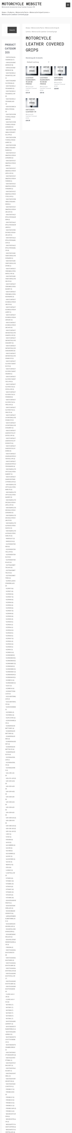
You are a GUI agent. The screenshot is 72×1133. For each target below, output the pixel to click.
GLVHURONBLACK (10, 722)
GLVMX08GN (11, 661)
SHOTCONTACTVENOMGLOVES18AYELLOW (10, 271)
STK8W (9, 878)
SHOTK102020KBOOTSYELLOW (10, 976)
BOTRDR (9, 1010)
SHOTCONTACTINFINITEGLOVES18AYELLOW (10, 332)
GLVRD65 (9, 599)
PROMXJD (10, 1103)
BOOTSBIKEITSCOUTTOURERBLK (10, 1039)
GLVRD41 (9, 627)
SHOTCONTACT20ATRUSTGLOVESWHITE (10, 440)
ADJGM (9, 851)
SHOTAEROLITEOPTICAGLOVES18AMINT (10, 471)
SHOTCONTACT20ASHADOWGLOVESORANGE (10, 464)
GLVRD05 (9, 647)
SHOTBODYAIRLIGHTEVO (10, 1085)
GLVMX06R (10, 666)
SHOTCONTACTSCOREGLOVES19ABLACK (10, 325)
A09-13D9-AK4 (10, 782)
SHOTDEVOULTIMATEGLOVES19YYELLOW (10, 194)
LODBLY (9, 870)
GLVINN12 (10, 715)
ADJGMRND (10, 845)
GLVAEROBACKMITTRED (10, 732)
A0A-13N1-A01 (9, 774)
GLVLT (9, 686)
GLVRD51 (9, 619)
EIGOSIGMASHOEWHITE (10, 912)
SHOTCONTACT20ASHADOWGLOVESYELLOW (10, 456)
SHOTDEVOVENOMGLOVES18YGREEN (10, 201)
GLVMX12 (10, 652)
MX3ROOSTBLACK (10, 1120)
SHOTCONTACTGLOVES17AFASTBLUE (10, 363)
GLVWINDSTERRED (10, 545)
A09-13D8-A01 (11, 818)
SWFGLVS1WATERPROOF (10, 69)
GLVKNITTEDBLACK (10, 692)
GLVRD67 (9, 597)
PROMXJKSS (9, 1093)
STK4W (9, 895)
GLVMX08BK (11, 669)
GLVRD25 (9, 636)
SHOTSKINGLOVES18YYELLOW (10, 75)
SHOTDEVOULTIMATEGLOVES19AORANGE (10, 155)
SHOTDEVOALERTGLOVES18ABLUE (10, 248)
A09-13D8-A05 (9, 798)
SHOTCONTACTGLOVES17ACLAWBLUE (10, 410)
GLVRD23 (9, 644)
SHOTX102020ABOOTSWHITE (10, 952)
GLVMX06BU (11, 672)
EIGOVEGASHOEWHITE (10, 902)
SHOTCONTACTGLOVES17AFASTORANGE (10, 371)
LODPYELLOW (10, 874)
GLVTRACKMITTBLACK (10, 566)
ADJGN (9, 848)
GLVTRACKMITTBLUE (10, 571)
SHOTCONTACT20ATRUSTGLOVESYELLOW (10, 433)
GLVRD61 (9, 605)
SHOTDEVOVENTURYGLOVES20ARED (10, 117)
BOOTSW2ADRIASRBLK (10, 1033)
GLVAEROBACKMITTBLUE (10, 748)
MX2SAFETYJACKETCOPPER (10, 1126)
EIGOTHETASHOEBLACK (10, 907)
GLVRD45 (9, 633)
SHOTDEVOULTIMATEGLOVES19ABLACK (10, 209)
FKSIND (9, 839)
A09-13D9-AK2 (10, 793)
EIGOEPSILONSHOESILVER (10, 930)
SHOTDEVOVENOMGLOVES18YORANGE (10, 147)
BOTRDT (9, 1007)
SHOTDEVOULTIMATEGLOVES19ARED (10, 163)
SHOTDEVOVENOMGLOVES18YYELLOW (10, 132)
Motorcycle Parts (37, 28)
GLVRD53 (9, 616)
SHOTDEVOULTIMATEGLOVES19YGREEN (10, 178)
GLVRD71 (9, 591)
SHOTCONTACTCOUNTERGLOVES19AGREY (10, 425)
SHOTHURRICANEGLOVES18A (10, 109)
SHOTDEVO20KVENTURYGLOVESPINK (10, 263)
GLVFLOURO (10, 718)
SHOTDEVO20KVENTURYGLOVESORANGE (10, 255)
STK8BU (10, 881)
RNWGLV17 (10, 538)
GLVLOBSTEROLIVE (10, 703)
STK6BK (10, 892)
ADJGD (9, 862)
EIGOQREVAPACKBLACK (10, 936)
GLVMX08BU (11, 663)
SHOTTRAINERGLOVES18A (10, 82)
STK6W (9, 886)
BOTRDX (9, 1005)
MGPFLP (9, 864)
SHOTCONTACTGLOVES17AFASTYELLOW (10, 379)
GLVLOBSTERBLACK (10, 698)
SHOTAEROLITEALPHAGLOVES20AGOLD (10, 525)
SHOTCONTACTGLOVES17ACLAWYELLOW (10, 386)
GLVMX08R (10, 655)
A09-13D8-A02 (9, 814)
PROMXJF (10, 1097)
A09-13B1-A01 (11, 828)
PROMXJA (10, 1111)
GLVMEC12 (10, 680)
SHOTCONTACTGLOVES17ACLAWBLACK (10, 402)
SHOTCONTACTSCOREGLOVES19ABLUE (10, 302)
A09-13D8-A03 (9, 808)
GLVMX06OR (11, 677)
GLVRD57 (9, 611)
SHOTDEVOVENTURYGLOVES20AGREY (10, 140)
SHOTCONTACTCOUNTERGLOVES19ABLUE (10, 417)
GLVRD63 (9, 602)
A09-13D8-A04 (9, 803)
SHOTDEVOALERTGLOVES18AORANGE (10, 225)
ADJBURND (10, 859)
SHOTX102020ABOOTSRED (10, 959)
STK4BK (10, 897)
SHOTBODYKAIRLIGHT (10, 1069)
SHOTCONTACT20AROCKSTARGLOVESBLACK (10, 479)
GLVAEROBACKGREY (10, 743)
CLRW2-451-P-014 (10, 1001)
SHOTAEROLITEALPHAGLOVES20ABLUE (10, 533)
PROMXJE (10, 1100)
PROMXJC (10, 1105)
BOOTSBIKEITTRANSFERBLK (10, 1028)
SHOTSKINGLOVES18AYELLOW (10, 93)
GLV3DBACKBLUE (10, 764)
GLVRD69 (9, 594)
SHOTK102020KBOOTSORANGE (10, 989)
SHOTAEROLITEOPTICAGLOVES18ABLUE (10, 487)
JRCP (8, 834)
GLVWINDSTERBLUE (10, 556)
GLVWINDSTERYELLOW (10, 551)
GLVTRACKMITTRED (10, 577)
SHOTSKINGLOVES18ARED (10, 87)
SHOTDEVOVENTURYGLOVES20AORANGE (10, 124)
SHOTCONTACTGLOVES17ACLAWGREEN (10, 394)
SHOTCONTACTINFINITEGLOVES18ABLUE (10, 356)
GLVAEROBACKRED (10, 737)
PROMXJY (10, 1089)
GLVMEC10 (10, 688)
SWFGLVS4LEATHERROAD (10, 58)
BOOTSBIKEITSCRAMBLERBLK (10, 1047)
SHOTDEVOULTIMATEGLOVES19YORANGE (10, 186)
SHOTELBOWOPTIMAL (10, 1059)
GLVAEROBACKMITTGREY (10, 727)
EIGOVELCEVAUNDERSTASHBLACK (10, 942)
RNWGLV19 (10, 541)
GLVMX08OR (11, 658)
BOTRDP (9, 1013)
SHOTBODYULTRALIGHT (10, 1064)
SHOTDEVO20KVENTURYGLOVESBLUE (10, 278)
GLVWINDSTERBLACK (10, 561)
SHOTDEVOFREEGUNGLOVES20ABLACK (10, 232)
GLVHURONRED (10, 708)
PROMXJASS (11, 1108)
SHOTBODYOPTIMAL (10, 1075)
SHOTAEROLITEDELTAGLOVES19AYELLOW (10, 502)
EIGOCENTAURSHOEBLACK (10, 925)
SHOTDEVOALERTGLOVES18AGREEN (10, 217)
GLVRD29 (9, 622)
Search (12, 30)
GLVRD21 (9, 641)
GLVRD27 (9, 638)
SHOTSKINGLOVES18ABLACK (10, 101)
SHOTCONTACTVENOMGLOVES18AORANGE (10, 294)
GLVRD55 (9, 613)
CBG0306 (9, 947)
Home (28, 28)
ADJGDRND (10, 853)
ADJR (8, 842)
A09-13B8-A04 (9, 822)
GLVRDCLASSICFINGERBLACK (10, 583)
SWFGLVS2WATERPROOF (10, 64)
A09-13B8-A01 (11, 826)
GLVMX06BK (11, 683)
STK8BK (10, 884)
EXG (8, 867)
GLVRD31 (9, 624)
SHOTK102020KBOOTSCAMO (10, 982)
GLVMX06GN (11, 674)
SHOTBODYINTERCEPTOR (10, 1080)
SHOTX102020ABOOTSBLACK (10, 969)
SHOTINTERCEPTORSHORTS (10, 1054)
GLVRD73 (9, 588)
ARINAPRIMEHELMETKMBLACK (10, 918)
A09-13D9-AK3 (10, 787)
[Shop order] (38, 62)
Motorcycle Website (22, 3)
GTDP (8, 837)
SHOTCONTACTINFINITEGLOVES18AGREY (10, 340)
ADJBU (9, 856)
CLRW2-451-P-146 (10, 995)
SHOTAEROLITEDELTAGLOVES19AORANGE (10, 510)
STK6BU (10, 889)
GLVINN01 (10, 712)
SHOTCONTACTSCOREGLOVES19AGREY (10, 309)
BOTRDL (9, 1018)
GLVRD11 (9, 649)
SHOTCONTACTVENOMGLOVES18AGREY (10, 286)
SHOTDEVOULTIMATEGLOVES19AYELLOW (10, 170)
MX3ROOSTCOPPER (10, 1115)
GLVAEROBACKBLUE (10, 753)
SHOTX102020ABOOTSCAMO (10, 964)
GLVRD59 (9, 608)
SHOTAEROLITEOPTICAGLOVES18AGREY (10, 494)
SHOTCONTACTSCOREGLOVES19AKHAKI (10, 317)
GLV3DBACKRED (10, 769)
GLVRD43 (9, 630)
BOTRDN (9, 1016)
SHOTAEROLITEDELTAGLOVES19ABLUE (10, 518)
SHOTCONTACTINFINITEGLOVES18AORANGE (10, 348)
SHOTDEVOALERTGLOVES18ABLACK (10, 240)
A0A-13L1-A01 (11, 778)
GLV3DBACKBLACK (10, 758)
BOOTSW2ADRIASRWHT (10, 1023)
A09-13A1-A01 (11, 831)
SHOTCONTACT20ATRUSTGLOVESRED (10, 448)
